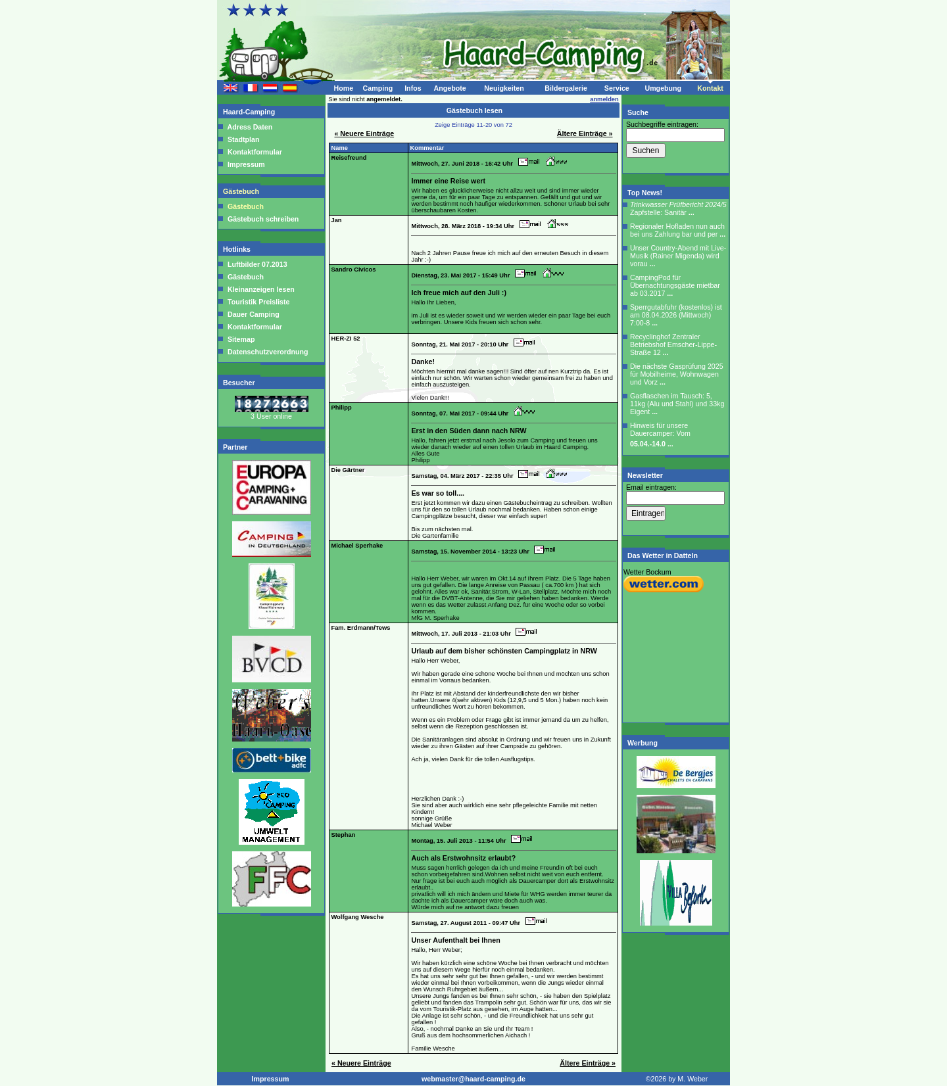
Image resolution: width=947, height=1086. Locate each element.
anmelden (604, 99)
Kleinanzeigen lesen (260, 289)
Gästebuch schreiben (263, 219)
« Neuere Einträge (364, 133)
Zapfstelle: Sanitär (678, 208)
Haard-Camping (250, 112)
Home (343, 88)
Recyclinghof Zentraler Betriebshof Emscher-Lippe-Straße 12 (673, 344)
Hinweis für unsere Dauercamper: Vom (660, 434)
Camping (378, 88)
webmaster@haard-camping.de (473, 1079)
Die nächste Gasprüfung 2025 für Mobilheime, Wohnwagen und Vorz (676, 374)
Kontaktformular (255, 152)
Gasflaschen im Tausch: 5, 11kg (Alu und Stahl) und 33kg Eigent (677, 403)
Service (616, 88)
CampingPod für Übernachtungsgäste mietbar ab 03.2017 (675, 285)
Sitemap (240, 339)
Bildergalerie (566, 88)
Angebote (449, 88)
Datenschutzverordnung (267, 352)
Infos (412, 88)
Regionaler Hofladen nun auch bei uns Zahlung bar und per (677, 230)
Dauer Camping (252, 314)
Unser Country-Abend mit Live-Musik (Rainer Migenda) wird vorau (678, 256)
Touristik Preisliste (258, 302)
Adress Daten (250, 127)
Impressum (246, 164)
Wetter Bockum (647, 572)
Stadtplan (243, 139)
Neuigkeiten (503, 88)
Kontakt (710, 88)
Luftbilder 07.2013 (256, 264)
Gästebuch (242, 191)
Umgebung (662, 88)
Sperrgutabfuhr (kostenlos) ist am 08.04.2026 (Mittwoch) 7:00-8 (676, 315)
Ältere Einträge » (585, 133)
